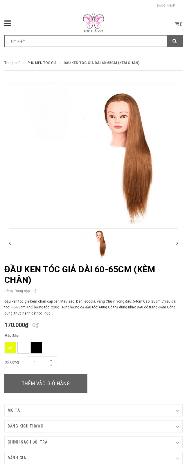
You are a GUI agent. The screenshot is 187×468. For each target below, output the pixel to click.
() (179, 24)
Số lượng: (11, 362)
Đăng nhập (166, 6)
